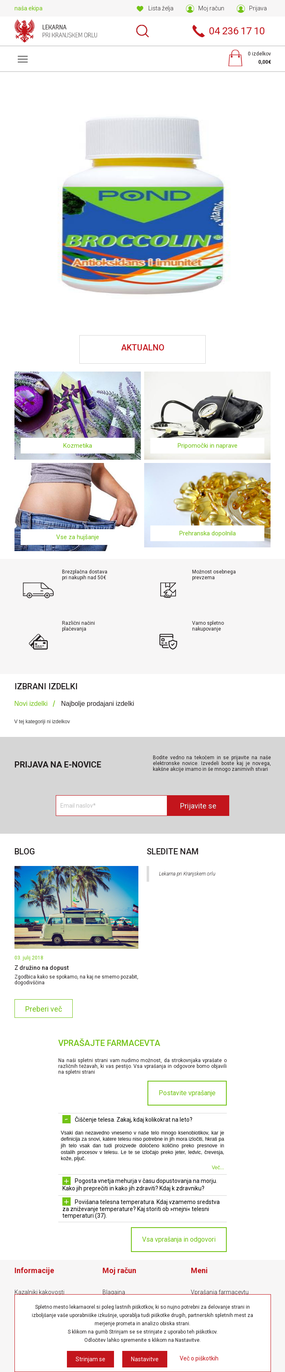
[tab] (34, 704)
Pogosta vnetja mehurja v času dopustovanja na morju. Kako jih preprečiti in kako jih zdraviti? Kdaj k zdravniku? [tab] (139, 1184)
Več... (218, 1168)
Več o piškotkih (199, 1358)
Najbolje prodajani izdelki (97, 703)
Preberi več (43, 1009)
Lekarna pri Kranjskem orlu (187, 874)
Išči (142, 31)
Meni (21, 55)
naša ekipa (28, 8)
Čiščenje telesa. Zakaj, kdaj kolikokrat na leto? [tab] (127, 1119)
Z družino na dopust (41, 967)
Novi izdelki (31, 703)
